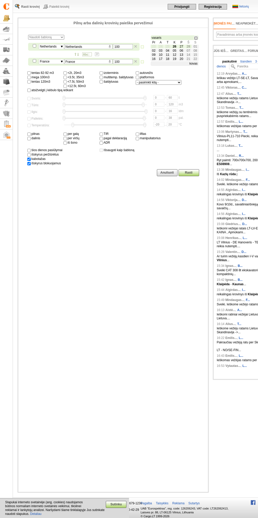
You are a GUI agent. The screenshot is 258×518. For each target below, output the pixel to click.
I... (247, 170)
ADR (105, 142)
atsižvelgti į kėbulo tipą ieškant (50, 90)
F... (248, 180)
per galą (71, 134)
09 (153, 55)
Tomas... (231, 108)
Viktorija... (232, 200)
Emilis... (231, 121)
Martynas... (233, 132)
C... (244, 87)
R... (241, 156)
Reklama (178, 503)
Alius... (230, 94)
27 (181, 46)
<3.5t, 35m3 (73, 77)
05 (174, 50)
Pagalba (146, 503)
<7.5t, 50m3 (73, 81)
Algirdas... (232, 190)
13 (181, 55)
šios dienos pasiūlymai (44, 150)
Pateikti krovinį (59, 7)
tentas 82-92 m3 (40, 73)
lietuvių (244, 6)
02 (153, 50)
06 (181, 50)
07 (188, 50)
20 (181, 59)
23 (153, 46)
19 (174, 59)
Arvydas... (232, 73)
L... (241, 121)
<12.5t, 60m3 (74, 86)
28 (188, 46)
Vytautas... (233, 366)
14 (188, 55)
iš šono (70, 142)
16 (153, 59)
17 (160, 59)
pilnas (33, 134)
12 (174, 55)
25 (167, 46)
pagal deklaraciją (113, 138)
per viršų (71, 138)
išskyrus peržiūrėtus (43, 154)
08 (195, 50)
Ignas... (230, 266)
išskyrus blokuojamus (44, 163)
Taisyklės (162, 503)
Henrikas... (233, 238)
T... (239, 94)
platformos (145, 77)
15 (195, 55)
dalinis (33, 138)
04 (167, 50)
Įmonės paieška (227, 23)
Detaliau (36, 514)
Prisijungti (182, 7)
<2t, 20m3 (72, 73)
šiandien (245, 61)
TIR (104, 134)
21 (188, 59)
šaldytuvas (109, 81)
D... (244, 200)
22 (195, 59)
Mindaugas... (234, 170)
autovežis (144, 73)
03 (160, 50)
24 (160, 46)
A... (244, 73)
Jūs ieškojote (226, 51)
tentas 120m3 (38, 81)
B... (240, 266)
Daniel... (231, 156)
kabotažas (36, 159)
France (45, 61)
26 (174, 46)
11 (167, 55)
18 (167, 59)
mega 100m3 (38, 77)
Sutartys (194, 503)
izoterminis (109, 73)
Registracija (213, 7)
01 (195, 46)
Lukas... (231, 146)
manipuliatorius (148, 138)
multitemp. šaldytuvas (117, 77)
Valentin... (232, 252)
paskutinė (229, 61)
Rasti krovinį (30, 7)
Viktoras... (232, 87)
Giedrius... (232, 224)
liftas (141, 134)
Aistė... (230, 310)
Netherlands (48, 46)
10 (160, 55)
